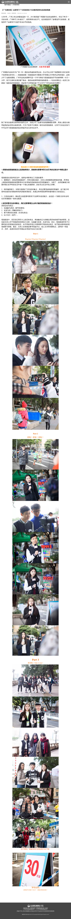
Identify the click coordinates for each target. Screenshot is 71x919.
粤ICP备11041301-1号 (29, 914)
